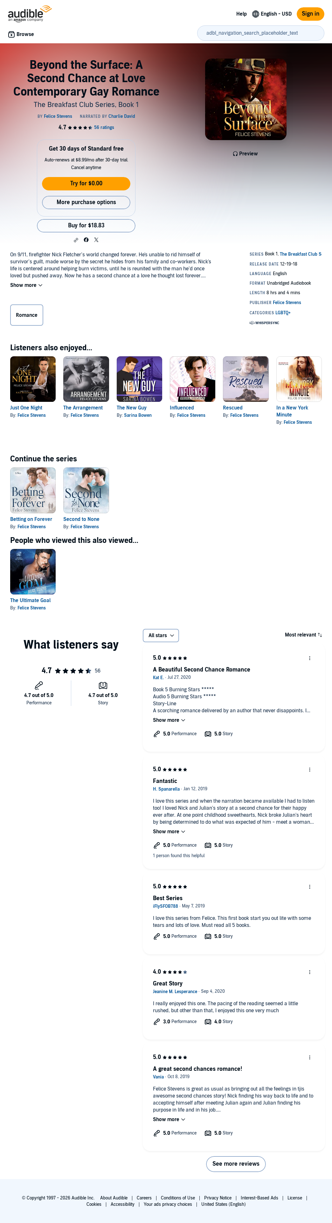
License (294, 1198)
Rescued (233, 408)
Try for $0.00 (86, 183)
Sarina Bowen (138, 415)
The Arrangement (83, 408)
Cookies (93, 1204)
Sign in (310, 14)
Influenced (182, 408)
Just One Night (26, 408)
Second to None (81, 519)
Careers (144, 1198)
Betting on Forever (31, 519)
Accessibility (123, 1204)
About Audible (114, 1198)
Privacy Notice (218, 1198)
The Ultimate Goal (30, 600)
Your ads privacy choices (168, 1204)
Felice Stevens (31, 415)
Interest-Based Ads (259, 1198)
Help (241, 14)
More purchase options (86, 202)
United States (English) (223, 1204)
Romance (27, 315)
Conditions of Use (178, 1198)
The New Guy (132, 408)
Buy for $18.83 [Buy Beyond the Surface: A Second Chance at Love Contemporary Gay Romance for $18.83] (86, 225)
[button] (76, 240)
